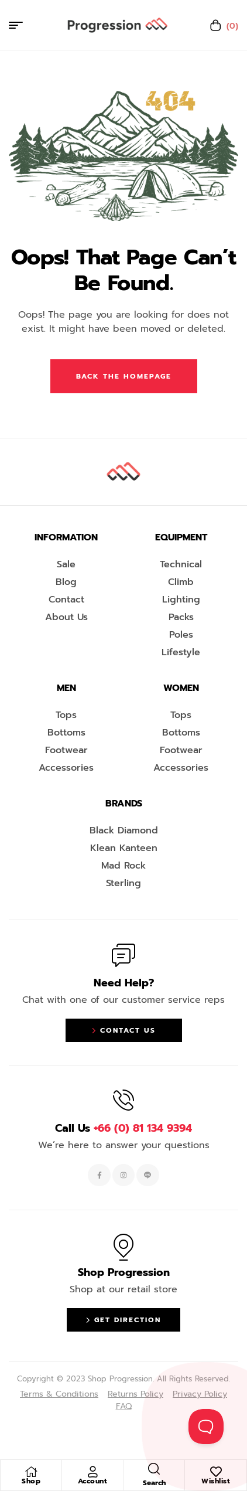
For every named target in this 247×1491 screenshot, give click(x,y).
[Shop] (31, 1472)
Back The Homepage (123, 376)
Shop (31, 1481)
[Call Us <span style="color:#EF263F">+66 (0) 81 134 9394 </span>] (123, 1100)
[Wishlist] (216, 1472)
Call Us (123, 1128)
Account (93, 1481)
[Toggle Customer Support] (206, 1426)
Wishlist (215, 1481)
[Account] (92, 1472)
